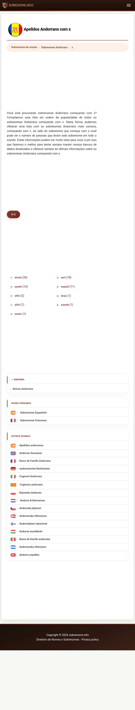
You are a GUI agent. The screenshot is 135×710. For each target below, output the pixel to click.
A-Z (13, 214)
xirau (63, 295)
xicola (18, 277)
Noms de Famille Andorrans (35, 461)
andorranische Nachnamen (34, 468)
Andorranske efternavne (33, 516)
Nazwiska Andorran (30, 492)
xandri (18, 286)
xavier (18, 313)
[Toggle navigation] (128, 5)
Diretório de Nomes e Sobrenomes (58, 639)
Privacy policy (90, 639)
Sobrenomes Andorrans (54, 47)
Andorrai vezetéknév (31, 531)
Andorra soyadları (29, 554)
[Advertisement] (67, 78)
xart (63, 277)
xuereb (65, 304)
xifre (17, 295)
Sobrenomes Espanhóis (33, 412)
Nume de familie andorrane (34, 539)
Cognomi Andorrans (30, 476)
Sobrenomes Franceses (33, 420)
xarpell (65, 286)
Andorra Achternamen (32, 500)
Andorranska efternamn (32, 547)
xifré (17, 304)
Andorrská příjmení (30, 508)
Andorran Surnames (30, 453)
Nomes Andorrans (23, 388)
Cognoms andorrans (31, 484)
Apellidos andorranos (31, 445)
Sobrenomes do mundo (24, 47)
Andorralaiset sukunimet (33, 523)
